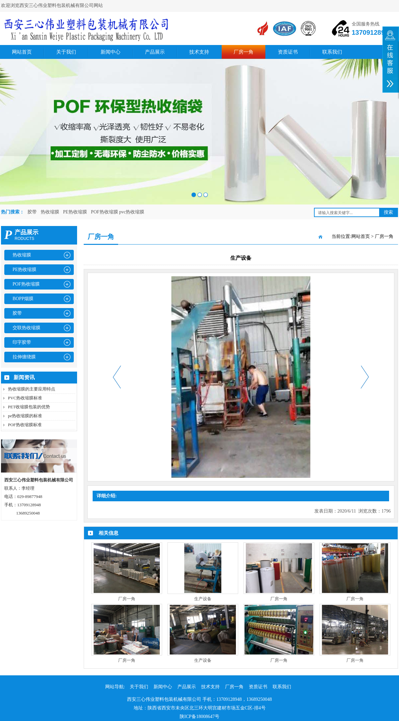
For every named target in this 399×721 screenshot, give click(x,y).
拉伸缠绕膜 (24, 356)
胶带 (32, 211)
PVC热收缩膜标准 (25, 397)
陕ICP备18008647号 (199, 716)
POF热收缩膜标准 (25, 424)
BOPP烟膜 (23, 298)
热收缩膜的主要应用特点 (31, 388)
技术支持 (199, 52)
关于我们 (66, 52)
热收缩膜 (50, 211)
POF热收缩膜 (26, 284)
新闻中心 (110, 52)
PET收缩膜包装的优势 (29, 406)
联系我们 (332, 52)
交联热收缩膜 (26, 327)
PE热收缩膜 (75, 211)
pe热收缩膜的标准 (25, 415)
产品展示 (155, 52)
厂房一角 (243, 52)
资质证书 (288, 52)
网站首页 (22, 52)
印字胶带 (22, 342)
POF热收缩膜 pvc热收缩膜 (117, 211)
